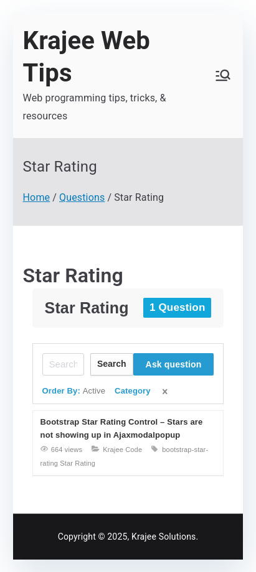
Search (111, 364)
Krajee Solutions (163, 537)
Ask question (174, 364)
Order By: (74, 390)
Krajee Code (122, 449)
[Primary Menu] (223, 75)
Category (133, 390)
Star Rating (73, 275)
